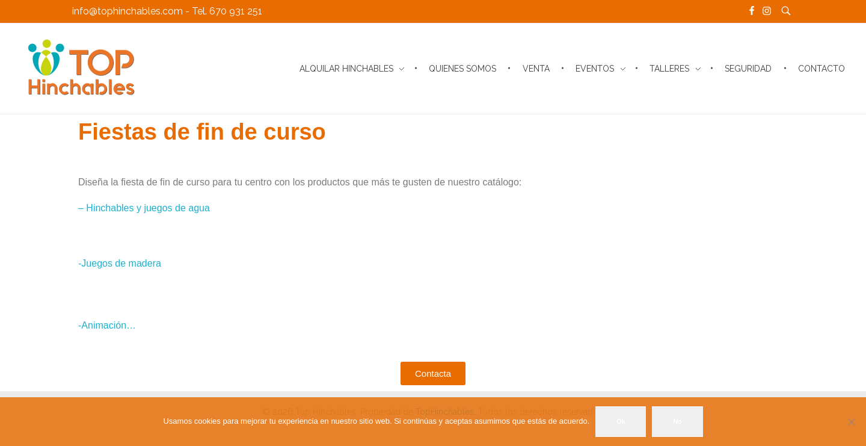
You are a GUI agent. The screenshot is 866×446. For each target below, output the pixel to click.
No (677, 421)
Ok (620, 421)
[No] (851, 422)
